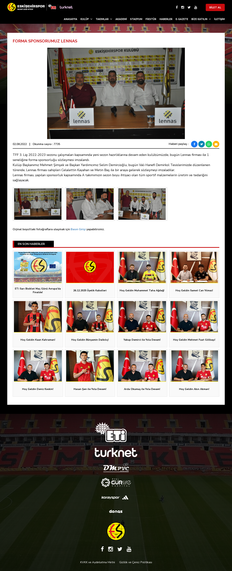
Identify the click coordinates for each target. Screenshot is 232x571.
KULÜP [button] (86, 19)
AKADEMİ (121, 19)
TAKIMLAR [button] (104, 19)
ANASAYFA (70, 19)
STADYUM (136, 19)
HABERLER (166, 19)
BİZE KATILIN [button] (201, 19)
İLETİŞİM (219, 19)
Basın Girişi (78, 229)
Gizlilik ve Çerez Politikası (135, 562)
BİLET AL (215, 7)
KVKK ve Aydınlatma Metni (97, 562)
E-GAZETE (182, 19)
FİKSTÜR (151, 19)
